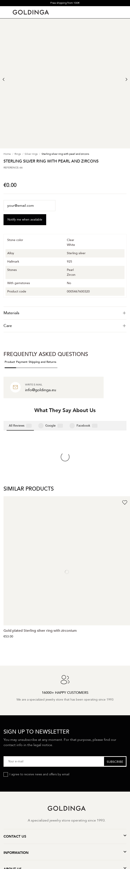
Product (10, 362)
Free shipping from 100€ (65, 3)
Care (65, 326)
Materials (65, 313)
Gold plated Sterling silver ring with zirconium (40, 558)
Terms (55, 816)
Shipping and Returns (42, 362)
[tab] (65, 313)
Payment (21, 362)
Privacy (41, 816)
